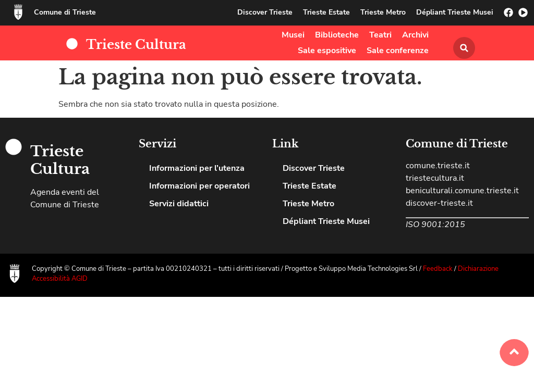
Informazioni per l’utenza (197, 168)
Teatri (380, 35)
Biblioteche (337, 35)
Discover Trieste (265, 12)
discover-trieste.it (439, 203)
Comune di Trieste (65, 12)
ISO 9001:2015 (435, 224)
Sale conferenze (398, 50)
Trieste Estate (326, 12)
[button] (464, 48)
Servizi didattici (179, 203)
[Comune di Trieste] (18, 12)
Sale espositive (327, 50)
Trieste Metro (383, 12)
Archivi (415, 35)
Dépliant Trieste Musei (454, 12)
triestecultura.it (435, 178)
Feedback (438, 268)
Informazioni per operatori (199, 186)
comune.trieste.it (438, 165)
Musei (293, 35)
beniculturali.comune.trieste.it (462, 190)
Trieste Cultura (136, 44)
